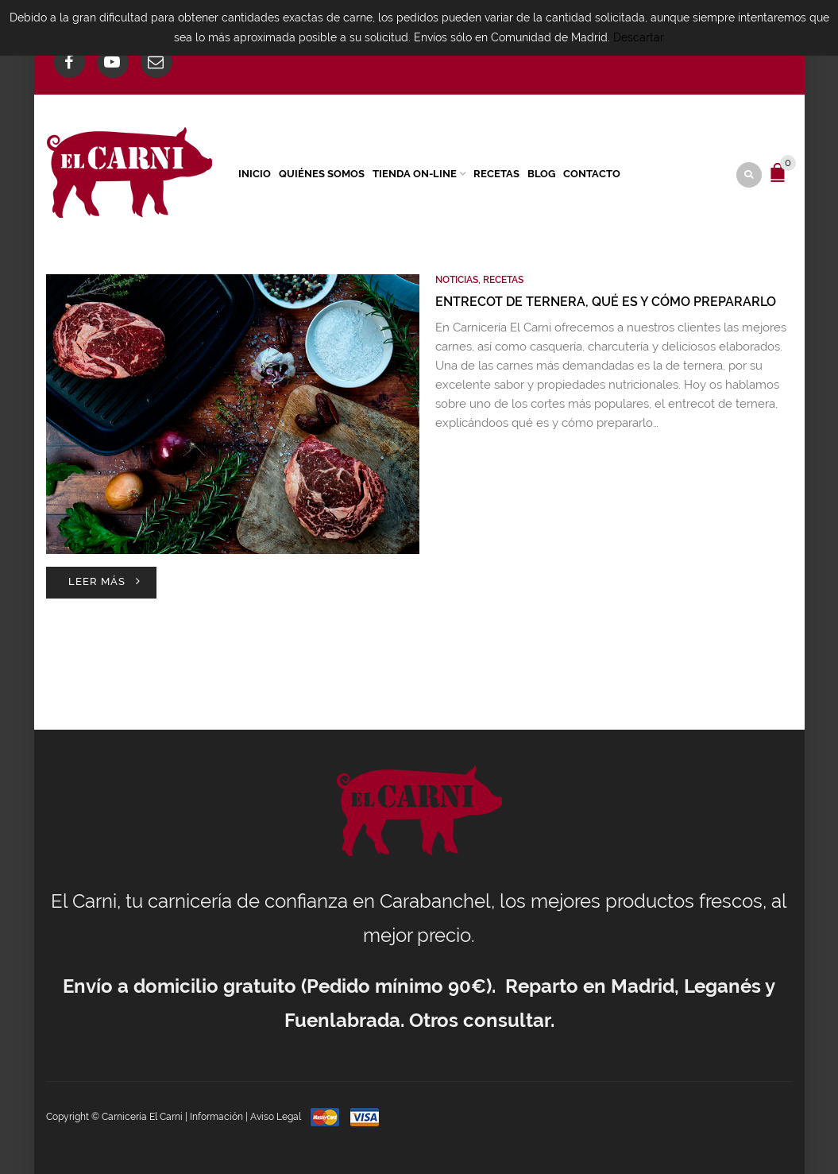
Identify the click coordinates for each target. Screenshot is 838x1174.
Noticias (456, 279)
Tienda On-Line (415, 174)
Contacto (591, 174)
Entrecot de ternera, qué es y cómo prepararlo (605, 301)
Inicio (254, 174)
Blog (541, 174)
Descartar (638, 37)
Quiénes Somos (322, 174)
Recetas (496, 174)
